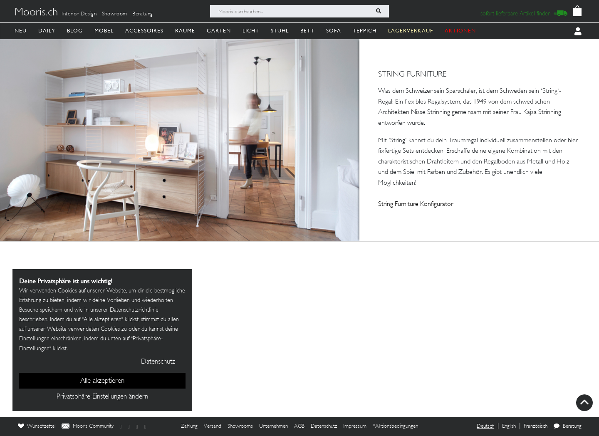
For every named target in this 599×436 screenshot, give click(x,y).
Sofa (333, 30)
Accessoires (144, 30)
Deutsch (485, 426)
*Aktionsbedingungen (395, 426)
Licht (251, 30)
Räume (185, 30)
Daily (46, 30)
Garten (219, 30)
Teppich (364, 30)
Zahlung (189, 426)
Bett (307, 30)
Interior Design (79, 14)
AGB (299, 426)
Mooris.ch (36, 12)
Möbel (104, 30)
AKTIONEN (460, 30)
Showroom (114, 14)
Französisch (535, 426)
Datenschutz (324, 426)
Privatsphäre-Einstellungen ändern (102, 397)
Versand (212, 426)
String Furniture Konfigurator (415, 204)
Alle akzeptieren (102, 381)
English (509, 426)
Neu (21, 30)
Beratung (142, 14)
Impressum (354, 426)
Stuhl (280, 30)
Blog (75, 30)
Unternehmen (273, 426)
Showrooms (240, 426)
